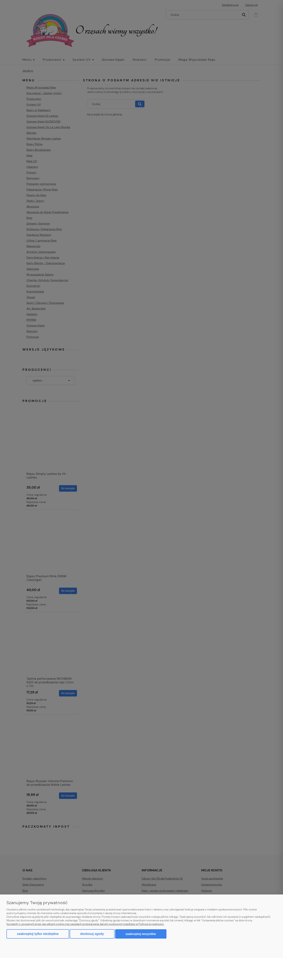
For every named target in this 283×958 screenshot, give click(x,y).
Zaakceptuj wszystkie (141, 934)
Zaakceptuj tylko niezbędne (38, 934)
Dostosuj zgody (92, 934)
